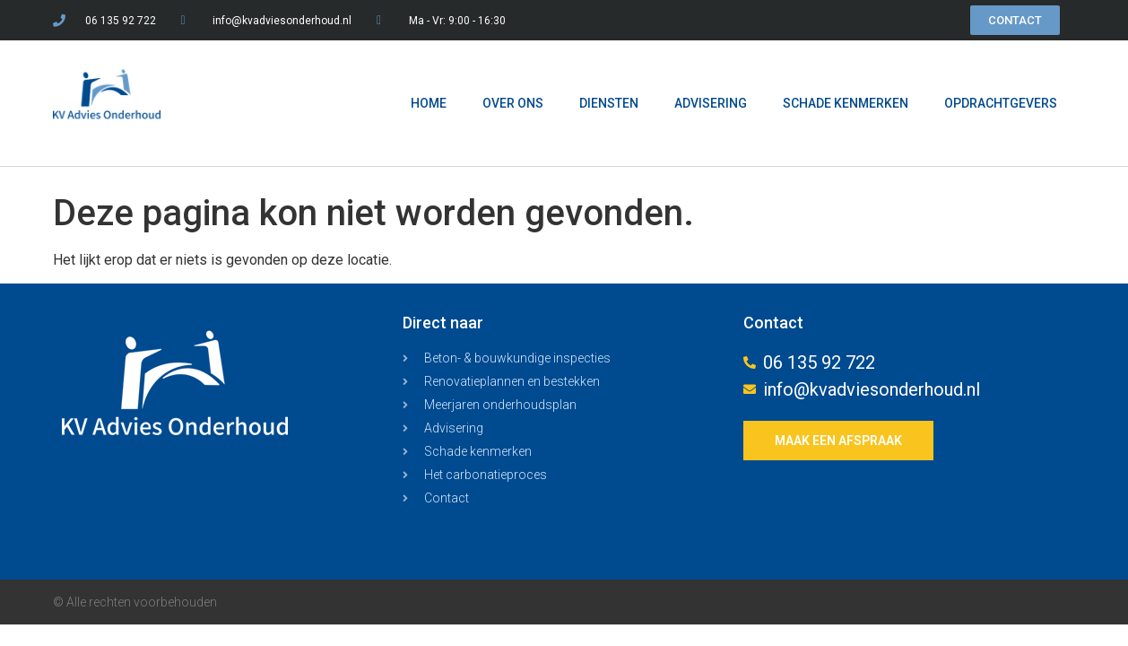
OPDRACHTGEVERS (1000, 103)
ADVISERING (710, 103)
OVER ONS (512, 103)
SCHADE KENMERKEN (845, 103)
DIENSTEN (608, 103)
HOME (429, 103)
